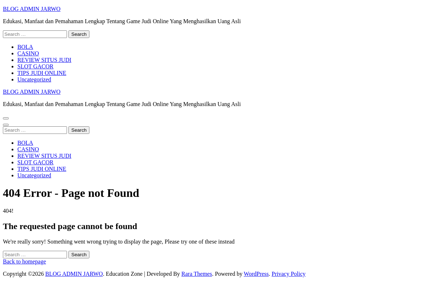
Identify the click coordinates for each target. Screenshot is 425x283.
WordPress (256, 274)
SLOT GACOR (35, 66)
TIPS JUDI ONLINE (41, 73)
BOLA (25, 47)
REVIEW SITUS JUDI (44, 60)
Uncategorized (34, 79)
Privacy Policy (289, 274)
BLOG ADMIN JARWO (31, 9)
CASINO (28, 53)
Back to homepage (24, 261)
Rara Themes (196, 274)
